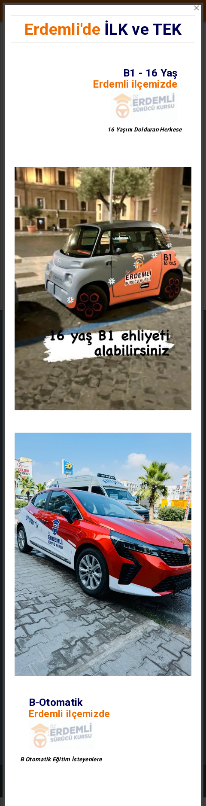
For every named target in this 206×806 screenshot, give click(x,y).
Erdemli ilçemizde (135, 84)
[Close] (196, 8)
